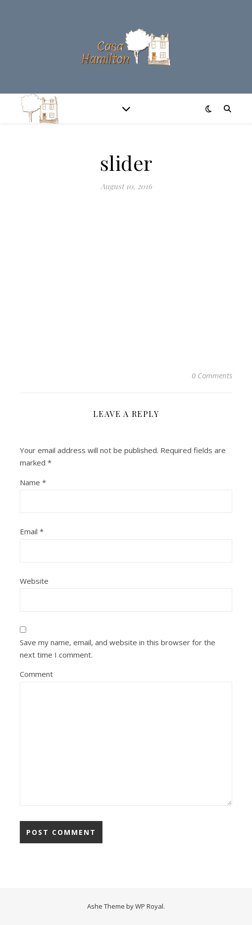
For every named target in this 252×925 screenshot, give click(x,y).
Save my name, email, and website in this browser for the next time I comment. (117, 648)
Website (34, 581)
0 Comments (212, 375)
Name (33, 482)
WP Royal (149, 906)
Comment (36, 674)
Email (32, 531)
